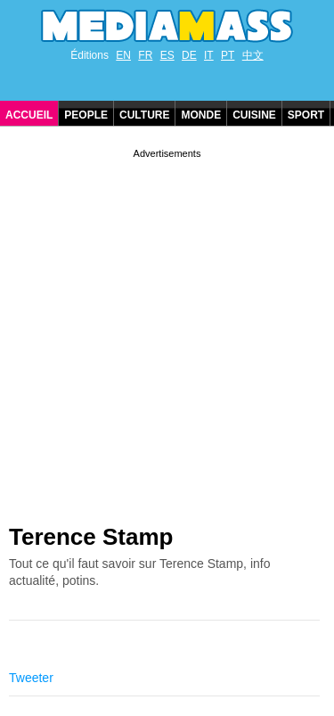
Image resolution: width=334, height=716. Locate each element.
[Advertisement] (167, 329)
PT (227, 55)
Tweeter (31, 678)
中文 (253, 55)
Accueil (29, 115)
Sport (306, 115)
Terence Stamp (91, 536)
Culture (144, 115)
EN (123, 55)
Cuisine (254, 115)
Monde (201, 115)
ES (167, 55)
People (86, 115)
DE (189, 55)
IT (209, 55)
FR (145, 55)
